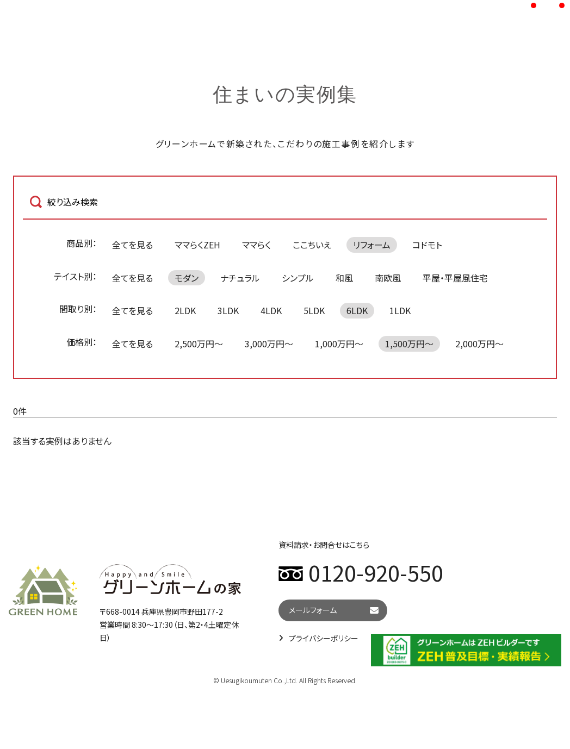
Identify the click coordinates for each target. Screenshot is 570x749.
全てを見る (132, 244)
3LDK (228, 310)
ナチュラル (240, 277)
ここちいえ (312, 244)
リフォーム (372, 244)
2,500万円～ (199, 343)
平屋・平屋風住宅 (455, 277)
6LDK (357, 310)
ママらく (256, 244)
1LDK (400, 310)
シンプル (298, 277)
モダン (187, 277)
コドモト (427, 244)
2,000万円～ (479, 343)
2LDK (185, 310)
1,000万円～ (339, 343)
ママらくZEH (197, 244)
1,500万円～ (409, 343)
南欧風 (388, 277)
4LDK (271, 310)
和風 (344, 277)
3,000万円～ (269, 343)
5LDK (314, 310)
